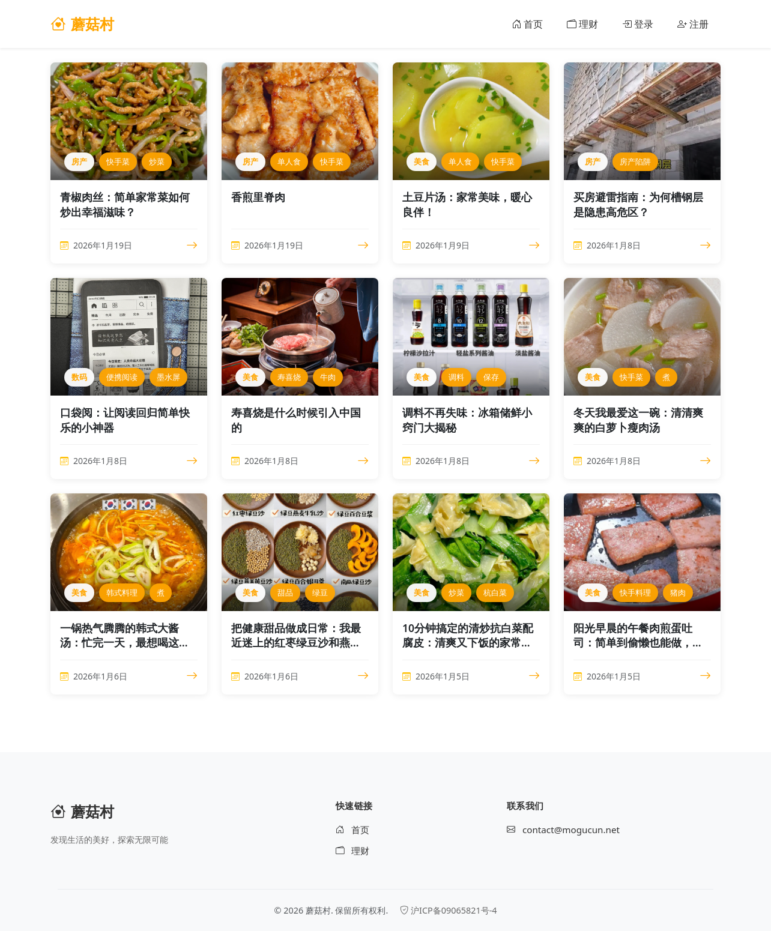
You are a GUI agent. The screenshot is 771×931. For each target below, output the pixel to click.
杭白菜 (495, 592)
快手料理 (635, 592)
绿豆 (320, 592)
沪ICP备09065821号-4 (448, 910)
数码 (79, 377)
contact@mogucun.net (563, 830)
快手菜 (118, 161)
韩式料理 (122, 592)
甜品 (285, 592)
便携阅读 (122, 377)
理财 (582, 24)
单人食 (289, 161)
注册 (693, 24)
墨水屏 (168, 377)
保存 (491, 377)
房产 (79, 161)
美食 (421, 161)
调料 (456, 377)
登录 (637, 24)
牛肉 (328, 377)
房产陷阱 (635, 161)
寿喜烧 (289, 377)
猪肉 (678, 592)
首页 (527, 24)
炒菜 (157, 161)
